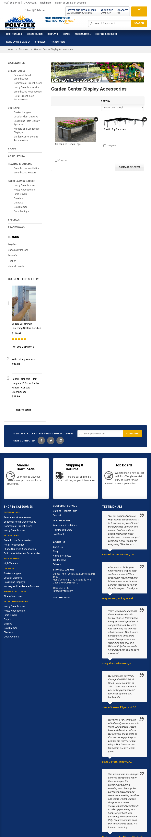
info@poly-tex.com (63, 591)
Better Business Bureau (81, 11)
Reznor (12, 261)
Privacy (57, 564)
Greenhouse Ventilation (27, 168)
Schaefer (13, 255)
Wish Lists (46, 2)
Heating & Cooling (106, 34)
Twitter (50, 440)
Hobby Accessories (24, 189)
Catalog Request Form (65, 511)
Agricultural (83, 34)
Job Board (58, 534)
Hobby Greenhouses (25, 185)
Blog (55, 551)
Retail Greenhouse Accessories (24, 98)
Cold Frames (21, 207)
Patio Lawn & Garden (18, 42)
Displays (52, 34)
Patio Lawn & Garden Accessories (22, 553)
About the (107, 11)
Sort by (105, 101)
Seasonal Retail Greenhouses (22, 77)
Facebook (41, 440)
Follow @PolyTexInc (35, 10)
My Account (30, 2)
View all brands (16, 266)
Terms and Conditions (65, 525)
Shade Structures (13, 596)
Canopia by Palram (18, 250)
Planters (8, 632)
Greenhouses (35, 34)
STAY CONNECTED (24, 440)
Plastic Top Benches (115, 129)
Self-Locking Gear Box (23, 359)
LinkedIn (60, 440)
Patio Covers (21, 194)
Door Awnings (21, 211)
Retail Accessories (14, 544)
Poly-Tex (12, 244)
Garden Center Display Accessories (26, 138)
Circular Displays (13, 577)
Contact (122, 11)
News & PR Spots (62, 555)
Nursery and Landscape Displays (27, 130)
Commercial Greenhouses (28, 83)
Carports (18, 202)
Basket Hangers (22, 112)
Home (10, 49)
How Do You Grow (62, 529)
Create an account (76, 2)
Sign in (58, 2)
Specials (40, 42)
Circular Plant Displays (26, 116)
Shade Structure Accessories (20, 549)
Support (57, 515)
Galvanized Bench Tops (68, 144)
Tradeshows (59, 560)
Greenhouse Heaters (25, 172)
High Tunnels (14, 34)
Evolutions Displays (14, 582)
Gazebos (18, 198)
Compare (62, 160)
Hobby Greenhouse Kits (26, 87)
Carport (8, 619)
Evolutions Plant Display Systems (27, 123)
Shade (66, 34)
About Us (58, 547)
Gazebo (8, 623)
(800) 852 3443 (12, 2)
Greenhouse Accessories (28, 91)
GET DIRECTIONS (62, 597)
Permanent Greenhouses (17, 517)
